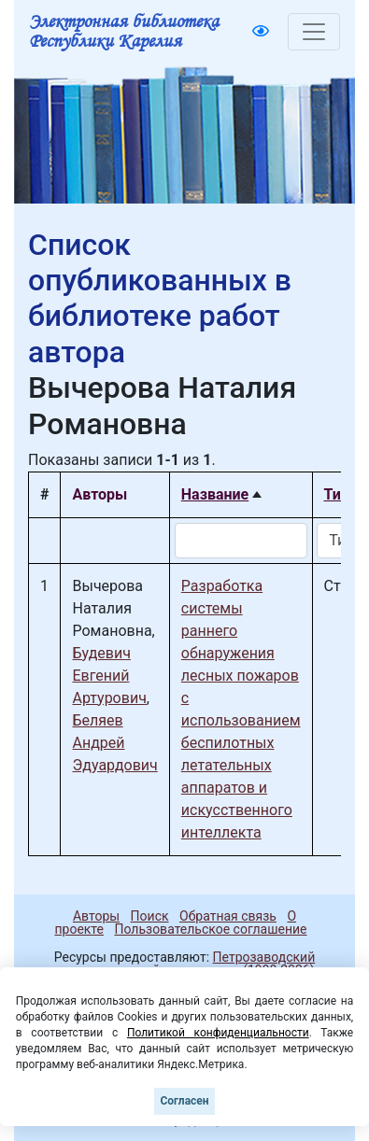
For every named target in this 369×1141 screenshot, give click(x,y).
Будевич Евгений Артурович (109, 675)
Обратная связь (228, 916)
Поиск (150, 916)
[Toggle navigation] (314, 31)
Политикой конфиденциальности (218, 1032)
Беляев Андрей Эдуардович (114, 742)
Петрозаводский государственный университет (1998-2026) (184, 964)
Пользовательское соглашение (210, 929)
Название (214, 494)
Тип (336, 494)
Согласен (184, 1100)
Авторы (96, 916)
